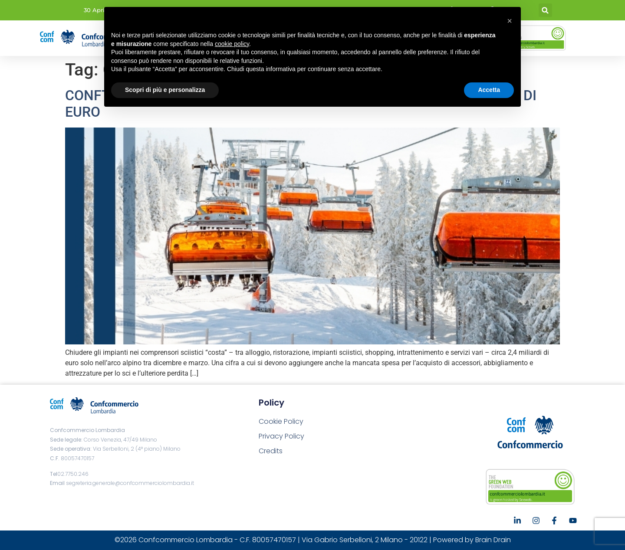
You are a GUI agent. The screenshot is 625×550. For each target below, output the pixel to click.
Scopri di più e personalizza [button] (165, 89)
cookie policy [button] (232, 43)
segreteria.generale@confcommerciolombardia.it (130, 483)
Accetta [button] (489, 89)
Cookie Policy (281, 421)
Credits (271, 451)
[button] (545, 10)
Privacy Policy (281, 436)
